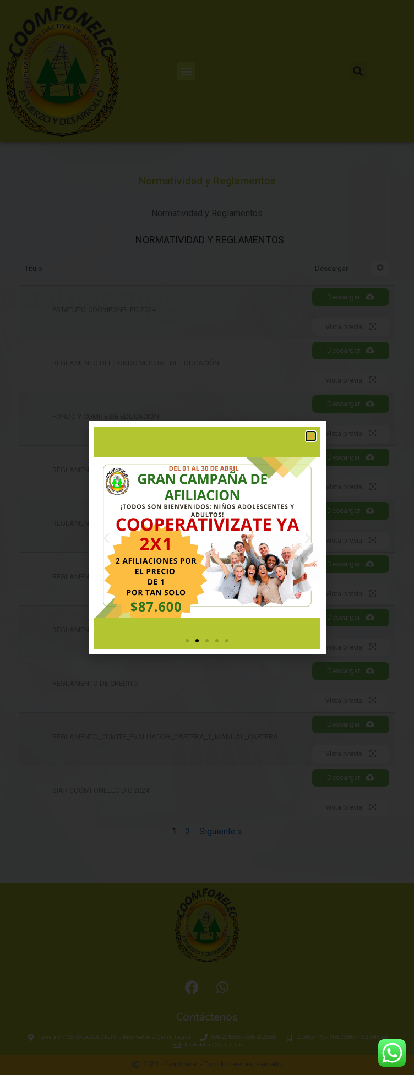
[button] (311, 436)
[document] (207, 537)
